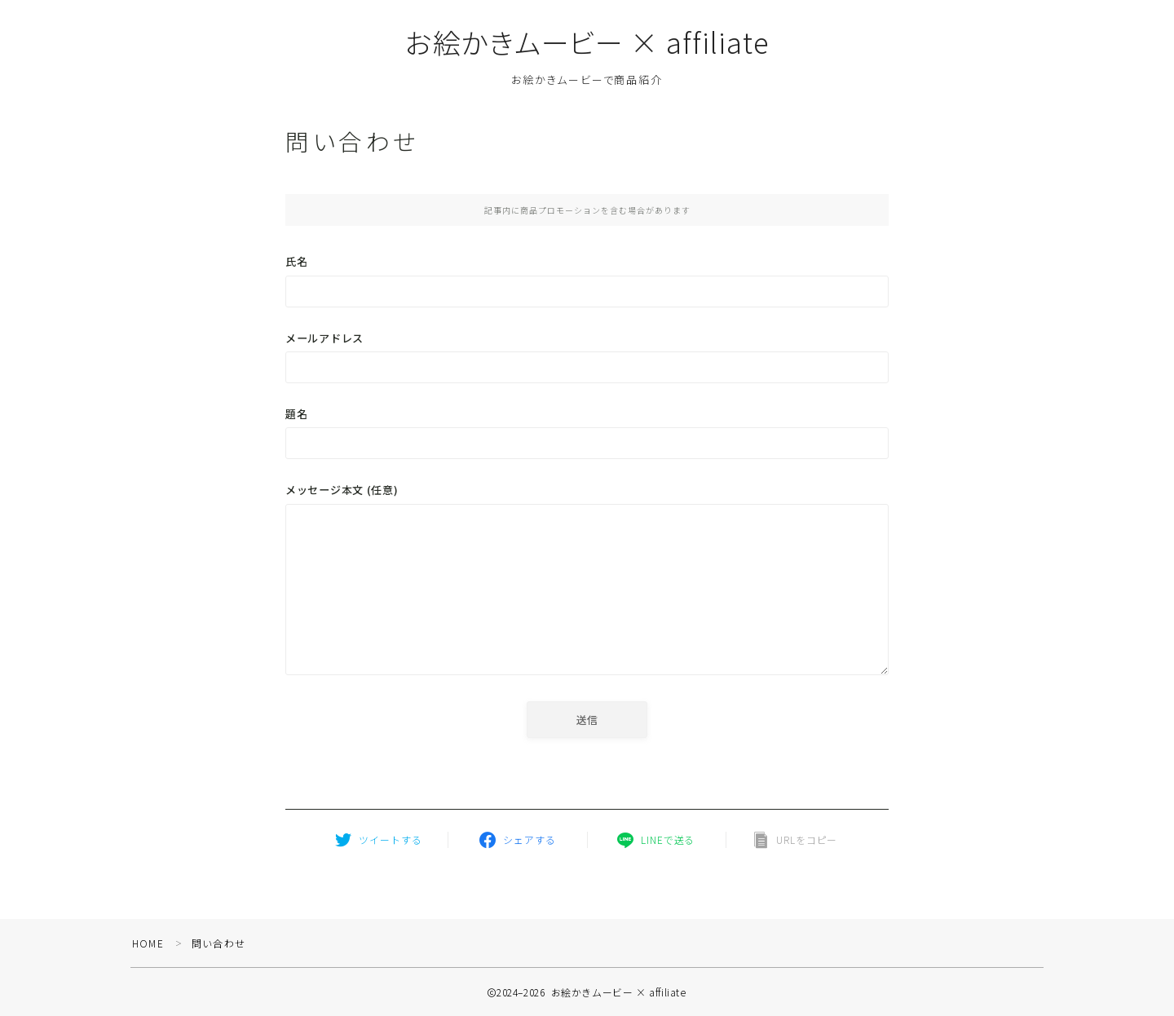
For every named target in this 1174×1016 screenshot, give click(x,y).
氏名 (587, 280)
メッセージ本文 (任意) (587, 582)
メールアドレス (587, 356)
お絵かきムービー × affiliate (587, 42)
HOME (148, 943)
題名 (587, 432)
